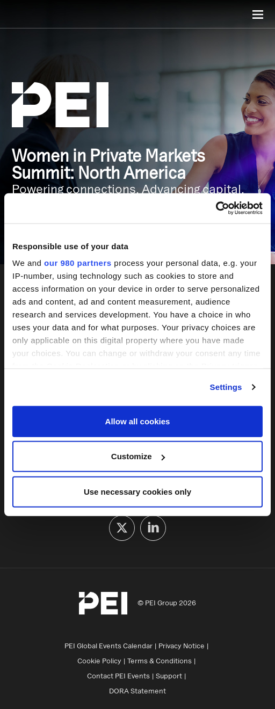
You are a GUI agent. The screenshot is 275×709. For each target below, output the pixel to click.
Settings (226, 387)
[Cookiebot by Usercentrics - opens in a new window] (216, 208)
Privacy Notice (181, 645)
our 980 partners (78, 262)
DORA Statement (137, 690)
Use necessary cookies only (137, 491)
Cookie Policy (99, 660)
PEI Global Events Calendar (108, 645)
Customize (138, 456)
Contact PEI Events (118, 675)
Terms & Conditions (159, 660)
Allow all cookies (137, 420)
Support (169, 675)
